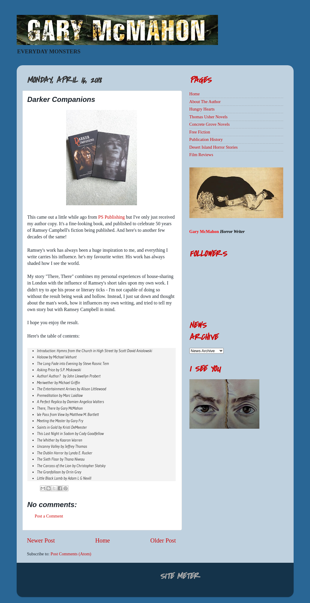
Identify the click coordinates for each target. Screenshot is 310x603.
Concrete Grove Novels (209, 124)
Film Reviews (201, 154)
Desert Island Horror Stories (213, 147)
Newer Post (41, 540)
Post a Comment (49, 516)
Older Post (163, 540)
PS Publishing (111, 217)
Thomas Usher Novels (208, 116)
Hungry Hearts (202, 109)
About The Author (205, 101)
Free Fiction (199, 132)
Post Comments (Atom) (71, 553)
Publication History (206, 139)
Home (102, 540)
